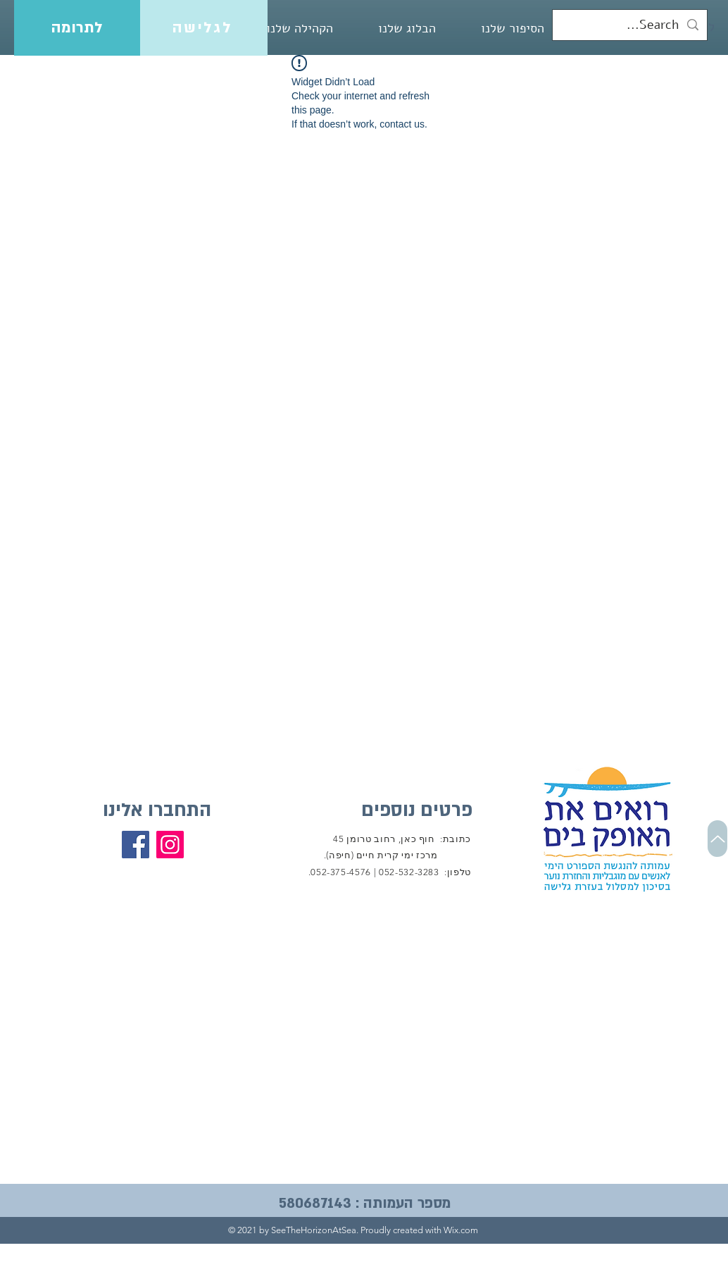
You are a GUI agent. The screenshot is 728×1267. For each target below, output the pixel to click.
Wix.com (461, 1230)
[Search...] (630, 25)
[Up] (717, 838)
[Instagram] (170, 844)
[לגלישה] (204, 28)
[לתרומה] (77, 28)
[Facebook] (135, 844)
